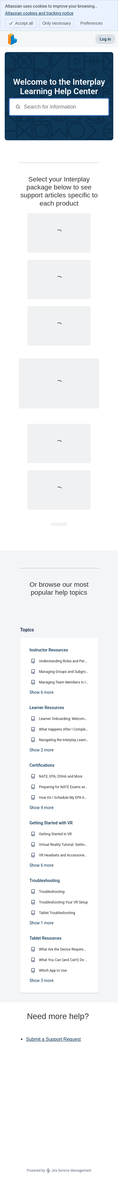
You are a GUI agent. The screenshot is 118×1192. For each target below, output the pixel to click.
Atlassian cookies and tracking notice (39, 13)
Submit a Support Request (53, 1093)
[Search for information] (65, 107)
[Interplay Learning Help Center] (12, 39)
